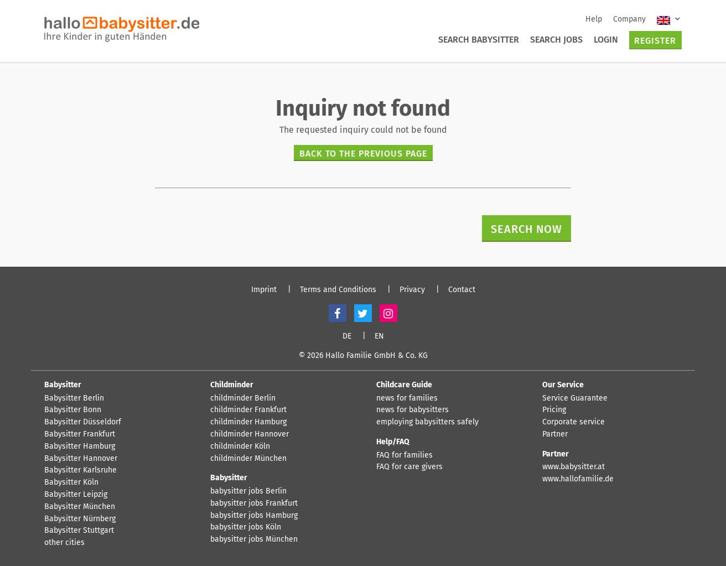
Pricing (554, 410)
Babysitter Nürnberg (80, 519)
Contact (461, 289)
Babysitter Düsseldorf (82, 422)
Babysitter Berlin (74, 398)
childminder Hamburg (248, 422)
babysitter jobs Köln (245, 527)
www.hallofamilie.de (578, 479)
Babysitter (62, 385)
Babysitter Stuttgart (79, 530)
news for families (407, 398)
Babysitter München (79, 506)
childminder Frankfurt (248, 410)
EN (379, 336)
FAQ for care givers (409, 467)
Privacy (412, 289)
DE (347, 336)
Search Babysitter (478, 39)
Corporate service (573, 422)
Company (629, 19)
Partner (555, 434)
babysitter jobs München (254, 539)
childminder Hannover (249, 434)
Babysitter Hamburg (79, 446)
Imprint (264, 289)
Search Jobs (556, 39)
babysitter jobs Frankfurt (254, 503)
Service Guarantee (575, 398)
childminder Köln (240, 446)
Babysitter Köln (71, 482)
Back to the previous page (363, 153)
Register (655, 40)
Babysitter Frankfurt (79, 434)
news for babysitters (412, 410)
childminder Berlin (243, 398)
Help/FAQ (392, 441)
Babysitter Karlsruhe (80, 470)
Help (593, 19)
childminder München (248, 458)
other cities (64, 542)
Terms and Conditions (338, 289)
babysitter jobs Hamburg (254, 515)
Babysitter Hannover (80, 458)
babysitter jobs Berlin (248, 491)
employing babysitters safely (427, 422)
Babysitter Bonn (72, 410)
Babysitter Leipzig (75, 494)
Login (606, 39)
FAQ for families (404, 455)
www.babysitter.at (573, 467)
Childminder (231, 385)
